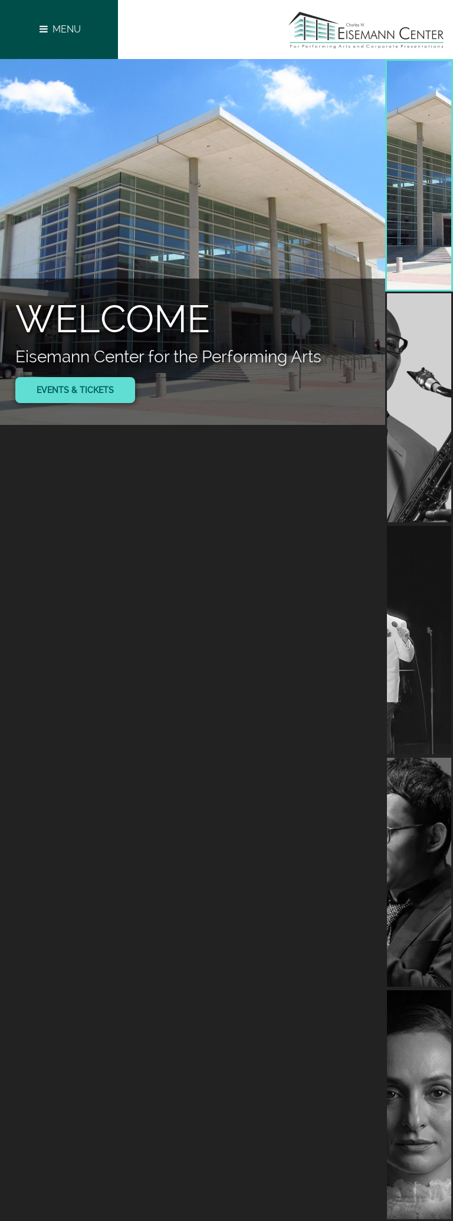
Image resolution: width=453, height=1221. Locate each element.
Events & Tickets (75, 390)
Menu (59, 29)
